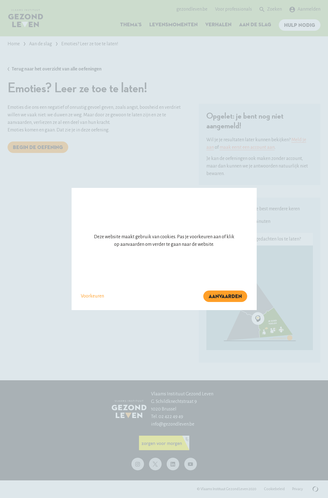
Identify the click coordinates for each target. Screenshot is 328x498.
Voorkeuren (92, 296)
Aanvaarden (225, 296)
